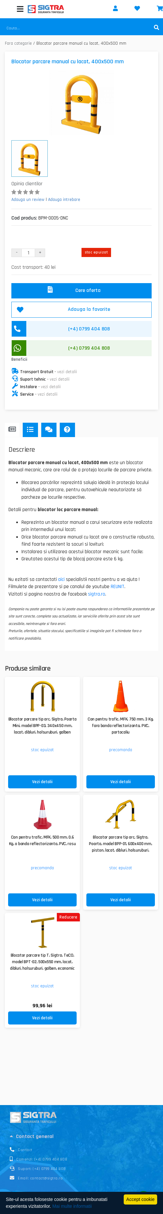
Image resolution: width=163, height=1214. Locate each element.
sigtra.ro (96, 594)
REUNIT (117, 587)
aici (61, 579)
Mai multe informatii (72, 1206)
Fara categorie (18, 43)
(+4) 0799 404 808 (89, 348)
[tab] (81, 1136)
